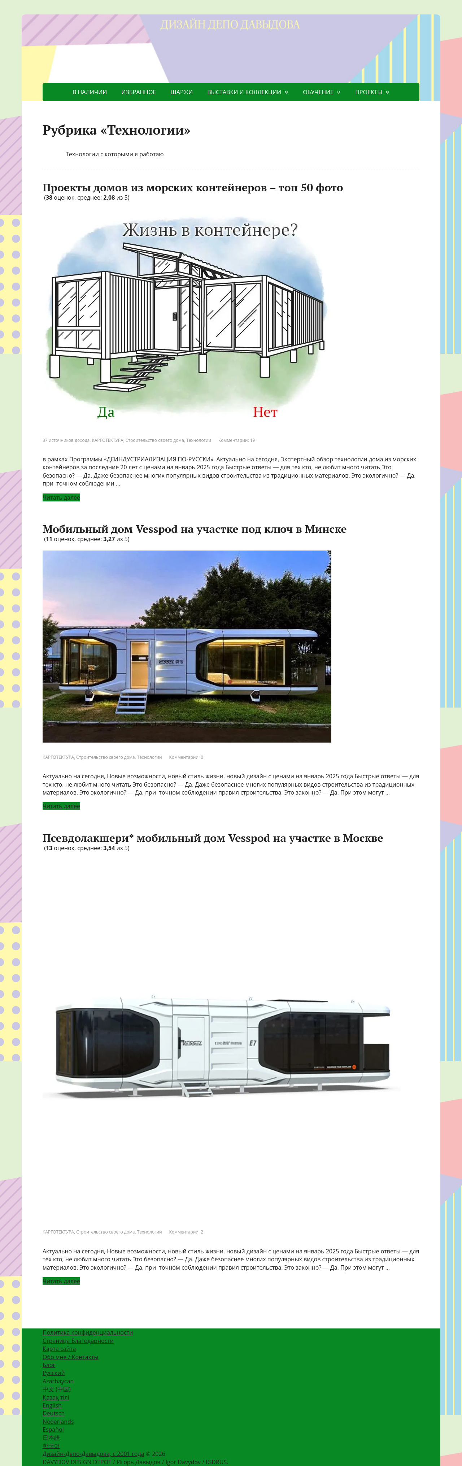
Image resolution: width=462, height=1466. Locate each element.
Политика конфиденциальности (88, 1332)
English (52, 1405)
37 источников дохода (66, 440)
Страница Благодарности (78, 1341)
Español (53, 1430)
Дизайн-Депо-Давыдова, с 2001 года (93, 1454)
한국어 (51, 1446)
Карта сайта (59, 1349)
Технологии (198, 440)
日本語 (51, 1437)
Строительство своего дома (155, 440)
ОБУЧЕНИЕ (318, 92)
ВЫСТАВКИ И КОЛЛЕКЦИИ (244, 92)
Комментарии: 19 (236, 440)
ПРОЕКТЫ (368, 92)
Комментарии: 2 (186, 1232)
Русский (54, 1373)
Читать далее (61, 497)
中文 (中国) (57, 1389)
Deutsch (54, 1413)
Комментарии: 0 (186, 757)
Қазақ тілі (56, 1397)
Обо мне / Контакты (71, 1357)
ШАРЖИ (181, 92)
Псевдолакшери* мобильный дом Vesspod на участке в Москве (213, 838)
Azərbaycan (58, 1381)
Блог (49, 1365)
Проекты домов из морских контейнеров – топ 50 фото (193, 187)
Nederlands (58, 1422)
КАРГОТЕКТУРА (107, 440)
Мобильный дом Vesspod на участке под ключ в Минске (195, 529)
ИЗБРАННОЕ (138, 92)
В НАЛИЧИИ (90, 92)
